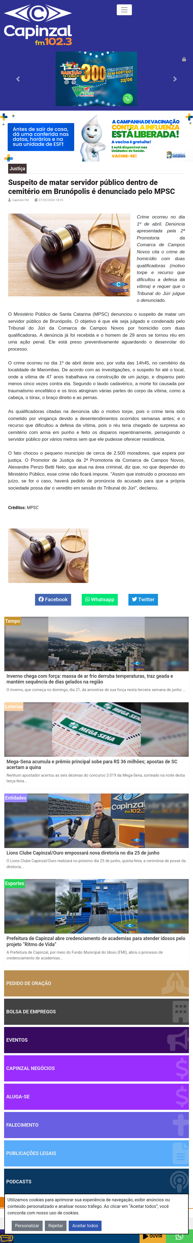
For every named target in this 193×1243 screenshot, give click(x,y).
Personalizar (27, 1225)
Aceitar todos (85, 1225)
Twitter (143, 599)
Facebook (53, 599)
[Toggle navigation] (124, 9)
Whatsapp (100, 599)
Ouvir (152, 1236)
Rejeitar (55, 1225)
